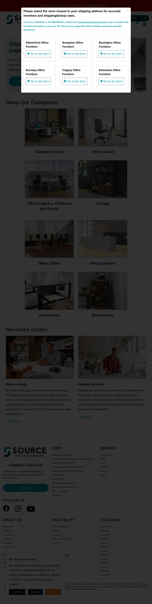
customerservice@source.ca (92, 22)
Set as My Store (38, 53)
